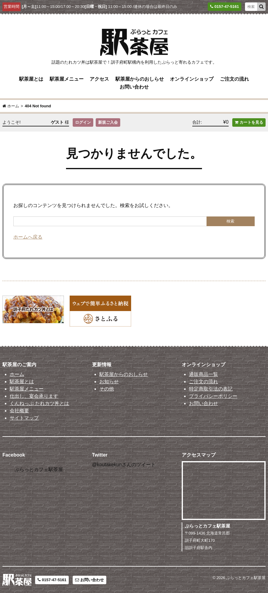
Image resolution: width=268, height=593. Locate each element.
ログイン (83, 122)
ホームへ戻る (27, 237)
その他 (106, 388)
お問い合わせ (134, 86)
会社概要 (19, 410)
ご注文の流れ (234, 79)
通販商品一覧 (203, 374)
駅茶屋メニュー (67, 79)
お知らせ (109, 381)
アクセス (99, 79)
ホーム (17, 374)
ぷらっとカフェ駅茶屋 (39, 469)
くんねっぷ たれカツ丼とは (39, 403)
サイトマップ (24, 417)
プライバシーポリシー (213, 396)
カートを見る (249, 122)
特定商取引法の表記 (211, 388)
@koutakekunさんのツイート (124, 464)
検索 (230, 221)
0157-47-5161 (52, 580)
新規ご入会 (108, 122)
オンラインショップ (191, 79)
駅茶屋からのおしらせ (139, 79)
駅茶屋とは (31, 79)
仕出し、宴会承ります (34, 396)
